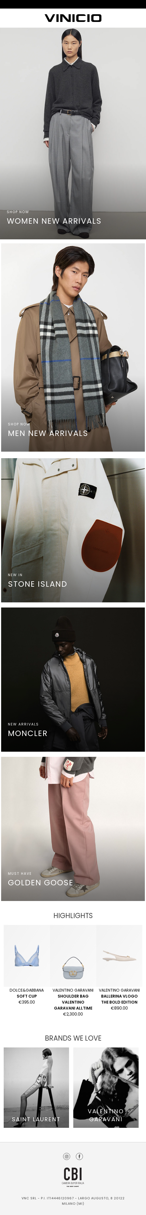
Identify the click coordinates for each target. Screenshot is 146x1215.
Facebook (79, 1156)
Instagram (66, 1156)
